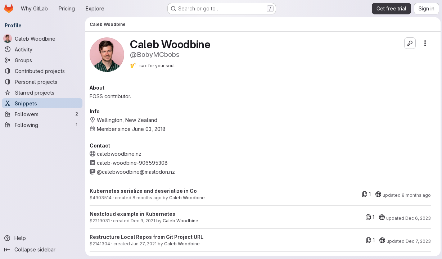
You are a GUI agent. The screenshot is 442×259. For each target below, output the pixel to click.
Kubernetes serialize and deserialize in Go (144, 191)
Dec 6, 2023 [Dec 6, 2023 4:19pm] (416, 218)
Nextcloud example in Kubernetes (133, 214)
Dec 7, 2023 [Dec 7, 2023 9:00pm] (416, 241)
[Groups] (43, 60)
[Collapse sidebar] (43, 250)
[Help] (43, 238)
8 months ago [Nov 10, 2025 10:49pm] (148, 197)
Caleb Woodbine (188, 197)
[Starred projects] (43, 92)
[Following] (43, 125)
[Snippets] (43, 103)
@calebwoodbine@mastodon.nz (137, 172)
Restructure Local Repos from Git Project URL (147, 237)
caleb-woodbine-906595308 (133, 163)
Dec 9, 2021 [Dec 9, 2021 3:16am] (144, 220)
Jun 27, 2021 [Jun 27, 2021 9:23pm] (145, 243)
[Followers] (43, 114)
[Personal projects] (43, 82)
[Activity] (43, 49)
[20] (377, 194)
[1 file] (365, 194)
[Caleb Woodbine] (43, 38)
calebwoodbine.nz (120, 154)
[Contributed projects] (43, 71)
